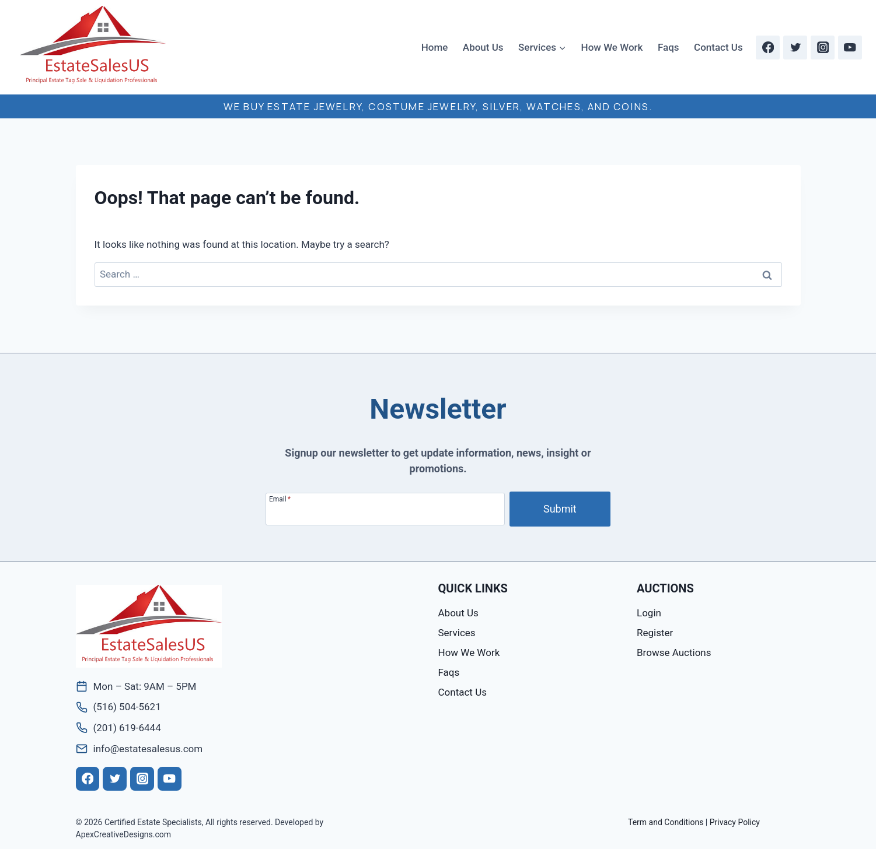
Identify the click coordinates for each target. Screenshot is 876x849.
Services (457, 632)
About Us (483, 47)
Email (280, 499)
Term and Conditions (665, 822)
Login (649, 613)
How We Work (612, 47)
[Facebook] (768, 47)
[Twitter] (795, 47)
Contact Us (718, 47)
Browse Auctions (674, 652)
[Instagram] (823, 47)
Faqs (668, 47)
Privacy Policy (735, 822)
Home (434, 47)
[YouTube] (850, 47)
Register (655, 632)
